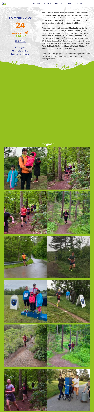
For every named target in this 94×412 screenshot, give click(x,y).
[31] (25, 258)
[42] (25, 302)
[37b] (25, 346)
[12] (25, 169)
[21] (68, 346)
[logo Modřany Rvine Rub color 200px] (4, 3)
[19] (25, 213)
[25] (68, 213)
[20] (68, 169)
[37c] (68, 258)
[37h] (68, 302)
